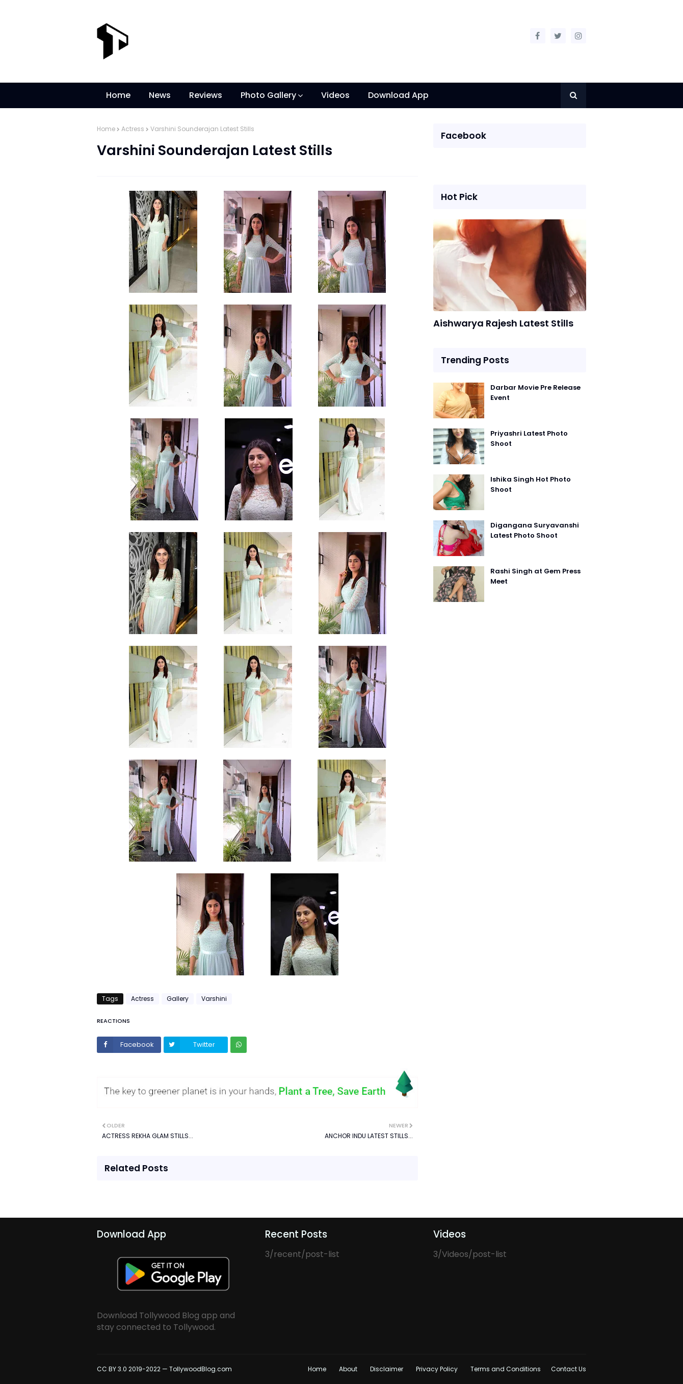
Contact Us (568, 1369)
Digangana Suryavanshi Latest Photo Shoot (534, 530)
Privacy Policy (437, 1369)
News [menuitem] (160, 95)
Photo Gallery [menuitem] (268, 95)
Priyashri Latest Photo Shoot (529, 438)
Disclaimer (386, 1369)
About (348, 1369)
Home (106, 128)
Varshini (214, 998)
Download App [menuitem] (398, 95)
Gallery (178, 998)
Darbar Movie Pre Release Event (535, 392)
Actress (132, 128)
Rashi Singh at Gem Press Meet (535, 576)
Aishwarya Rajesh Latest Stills (503, 323)
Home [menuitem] (118, 95)
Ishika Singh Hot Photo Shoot (530, 484)
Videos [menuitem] (335, 95)
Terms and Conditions (505, 1369)
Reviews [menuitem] (205, 95)
